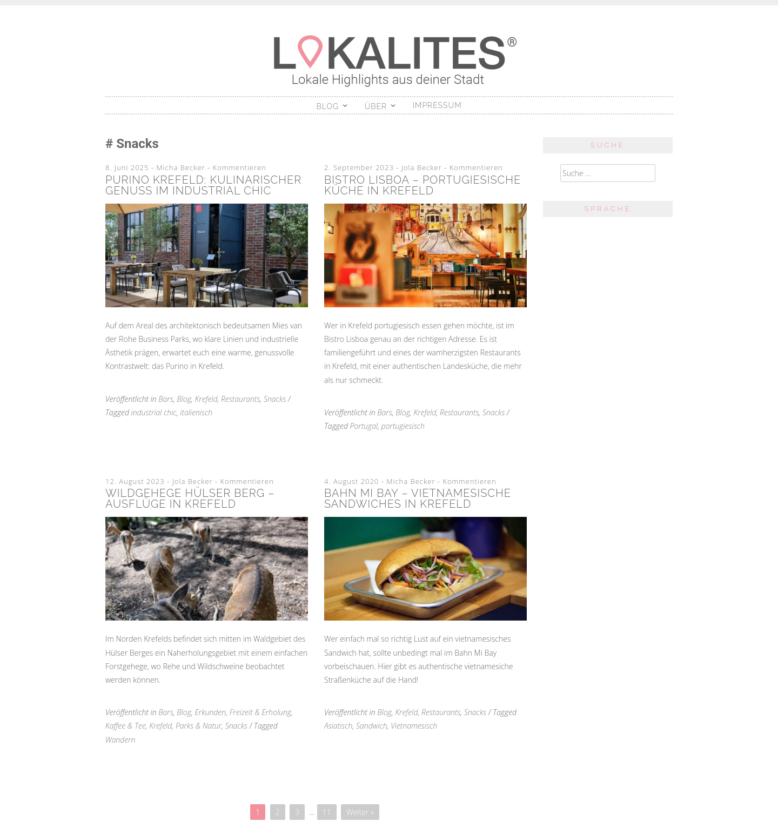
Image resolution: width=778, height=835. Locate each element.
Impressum (437, 105)
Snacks (275, 399)
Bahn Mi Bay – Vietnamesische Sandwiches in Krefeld (417, 498)
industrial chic (154, 412)
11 (327, 812)
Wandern (120, 740)
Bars (165, 399)
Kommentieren (239, 167)
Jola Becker (421, 167)
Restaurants (240, 399)
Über (376, 106)
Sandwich (371, 725)
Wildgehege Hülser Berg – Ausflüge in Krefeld (189, 498)
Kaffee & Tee (125, 725)
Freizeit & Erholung (260, 712)
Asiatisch (338, 725)
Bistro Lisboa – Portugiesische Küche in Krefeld (422, 185)
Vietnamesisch (414, 725)
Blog (328, 106)
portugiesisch (403, 426)
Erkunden (210, 712)
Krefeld (205, 399)
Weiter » (360, 812)
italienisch (196, 412)
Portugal (364, 426)
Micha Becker (180, 167)
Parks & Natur (199, 725)
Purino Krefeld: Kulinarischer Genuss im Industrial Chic (203, 185)
